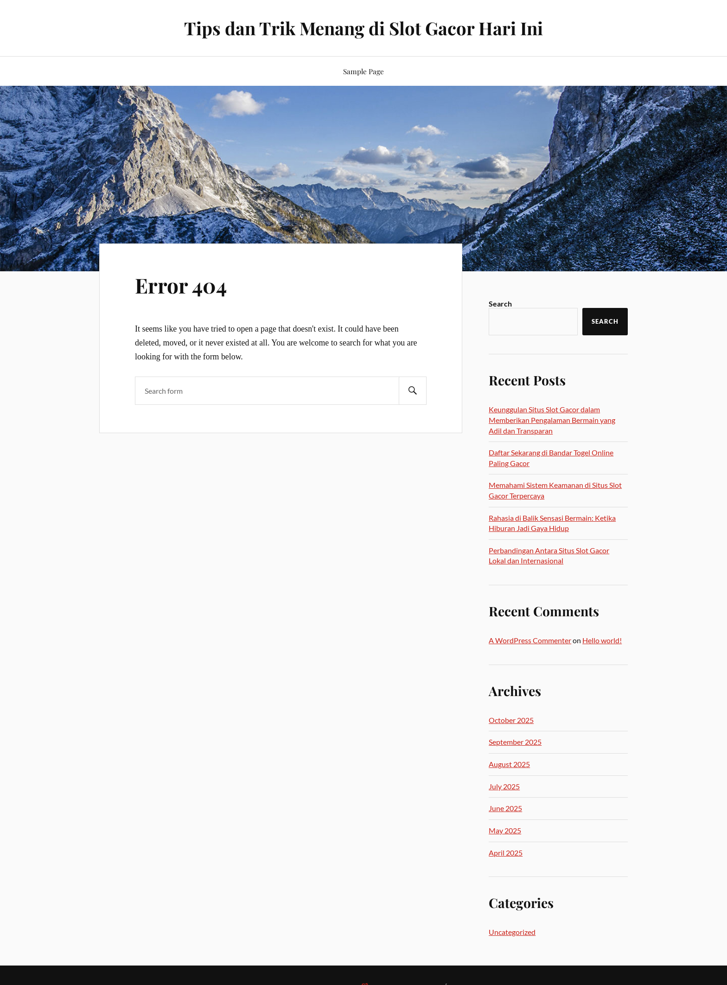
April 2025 (506, 852)
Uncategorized (512, 931)
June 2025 (505, 808)
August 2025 (509, 764)
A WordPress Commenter (530, 640)
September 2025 (515, 741)
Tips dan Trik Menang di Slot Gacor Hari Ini (363, 28)
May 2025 (505, 830)
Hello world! (602, 640)
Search (500, 303)
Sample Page (363, 71)
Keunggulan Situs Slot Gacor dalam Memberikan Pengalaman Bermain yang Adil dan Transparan (552, 420)
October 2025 (511, 720)
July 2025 (504, 786)
